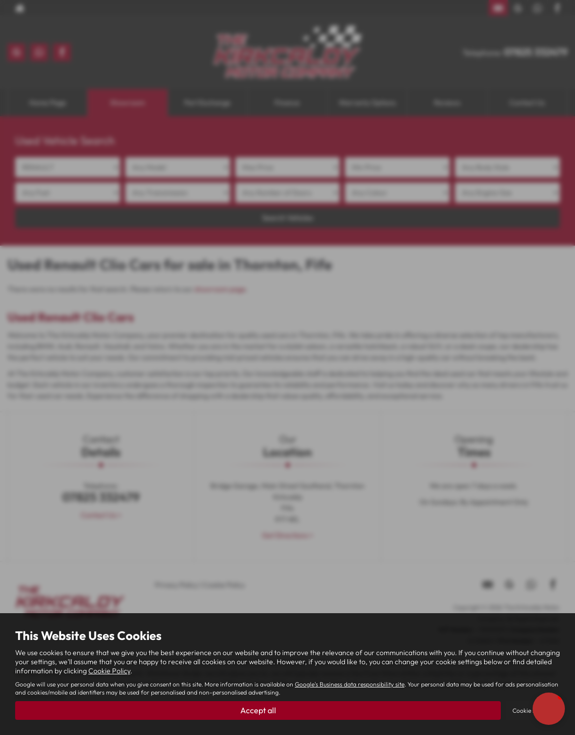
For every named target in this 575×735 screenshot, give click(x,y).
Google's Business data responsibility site (349, 684)
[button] (549, 709)
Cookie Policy (109, 670)
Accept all (258, 710)
